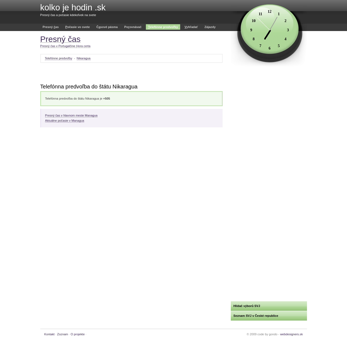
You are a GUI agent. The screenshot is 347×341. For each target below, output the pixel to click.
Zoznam (62, 334)
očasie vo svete (77, 27)
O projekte (78, 334)
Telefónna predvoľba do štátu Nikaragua (89, 87)
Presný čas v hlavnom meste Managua (71, 115)
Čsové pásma (107, 27)
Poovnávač (133, 27)
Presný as (51, 27)
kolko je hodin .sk (73, 7)
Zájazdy (210, 27)
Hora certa (83, 46)
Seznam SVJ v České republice (256, 315)
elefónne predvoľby (163, 27)
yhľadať (191, 27)
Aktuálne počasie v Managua (64, 120)
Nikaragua (84, 58)
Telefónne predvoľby (58, 58)
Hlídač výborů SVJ (247, 306)
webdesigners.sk (291, 334)
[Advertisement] (131, 74)
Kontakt (49, 334)
